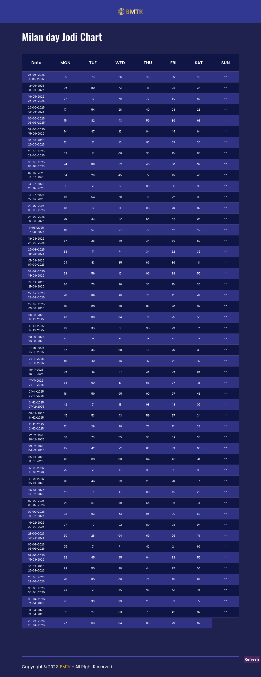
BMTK (65, 667)
